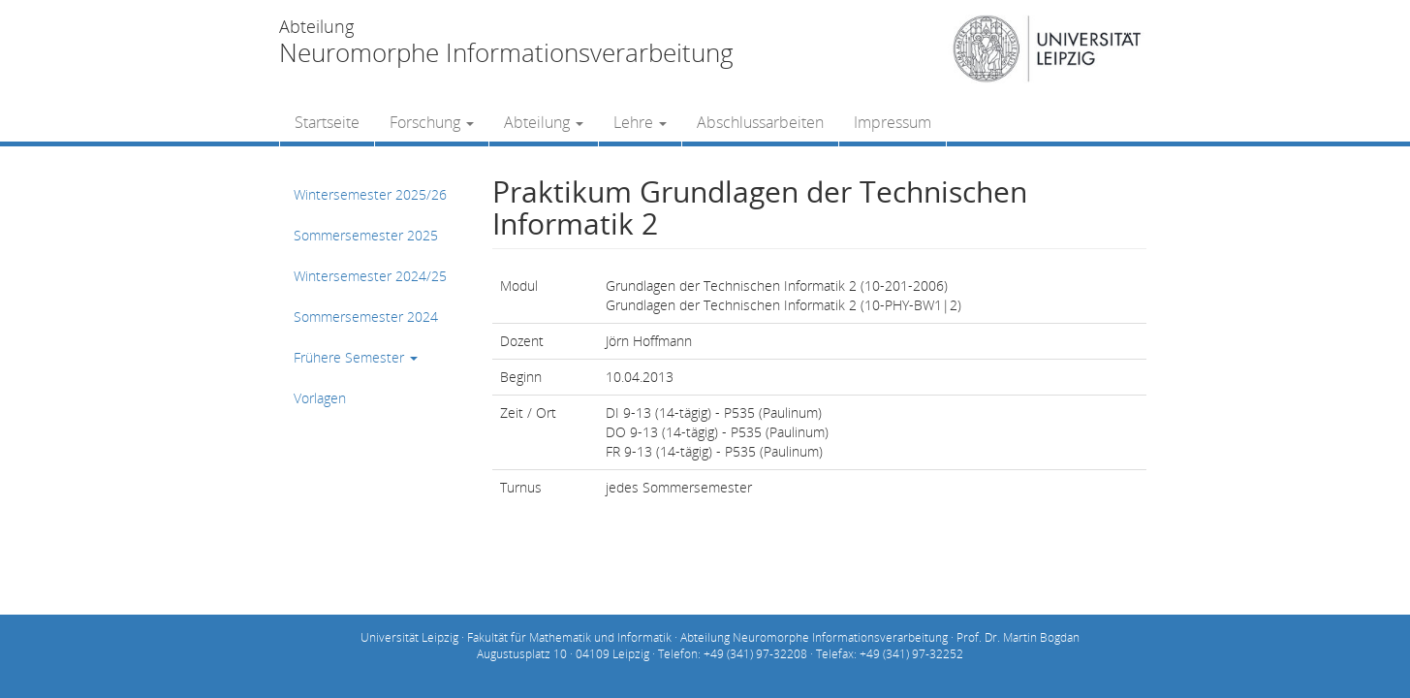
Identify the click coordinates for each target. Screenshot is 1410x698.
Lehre (640, 122)
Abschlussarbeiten (760, 122)
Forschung (432, 122)
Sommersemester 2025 (366, 235)
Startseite (327, 122)
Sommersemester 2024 (366, 316)
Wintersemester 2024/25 (370, 276)
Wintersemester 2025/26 (370, 194)
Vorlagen (320, 398)
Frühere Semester (356, 357)
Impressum (892, 122)
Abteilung (543, 122)
